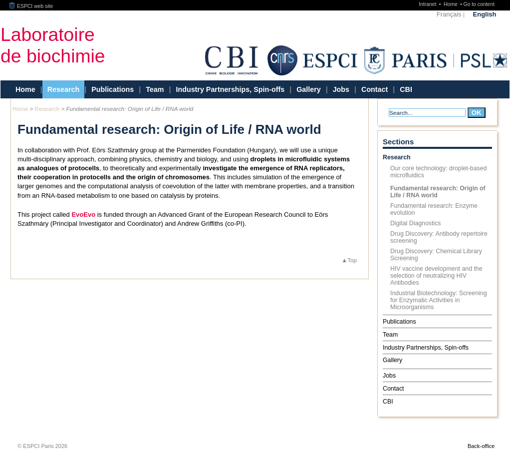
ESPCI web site (31, 6)
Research (63, 89)
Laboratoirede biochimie (52, 45)
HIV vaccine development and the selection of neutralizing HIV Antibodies (436, 275)
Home (451, 4)
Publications (112, 89)
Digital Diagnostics (415, 223)
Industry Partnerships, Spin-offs (230, 89)
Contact (374, 89)
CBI (406, 89)
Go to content (478, 4)
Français (449, 14)
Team (155, 89)
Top (352, 260)
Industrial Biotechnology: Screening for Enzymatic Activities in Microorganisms (438, 300)
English (485, 14)
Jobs (341, 89)
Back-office (481, 446)
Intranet (428, 4)
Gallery (308, 89)
